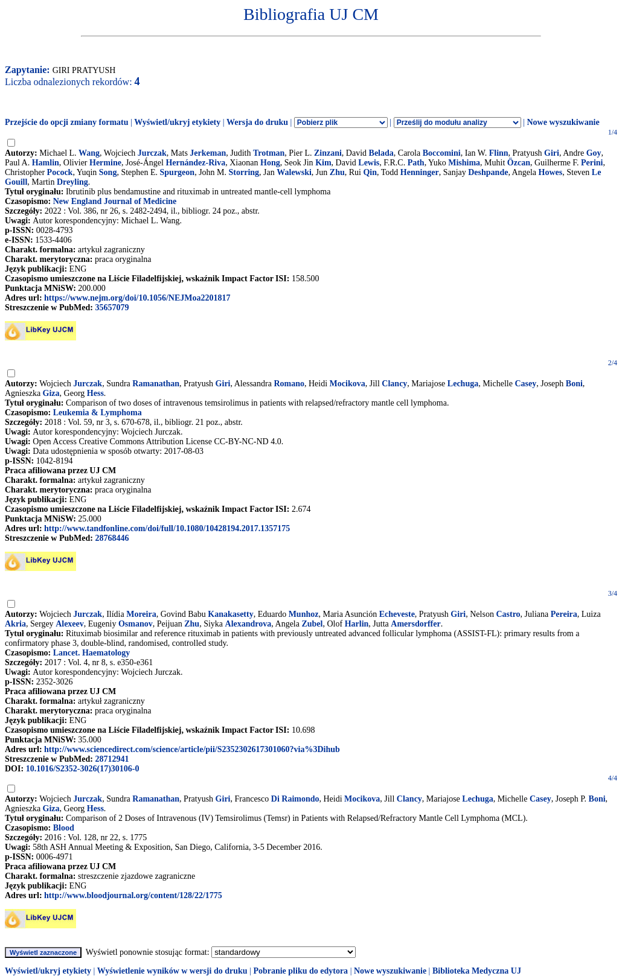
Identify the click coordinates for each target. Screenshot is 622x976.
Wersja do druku (257, 122)
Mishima (464, 162)
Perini (592, 162)
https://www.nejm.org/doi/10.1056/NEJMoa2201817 (137, 297)
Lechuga (462, 383)
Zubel (311, 623)
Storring (244, 172)
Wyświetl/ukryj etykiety (177, 122)
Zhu (337, 172)
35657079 (112, 307)
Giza (51, 393)
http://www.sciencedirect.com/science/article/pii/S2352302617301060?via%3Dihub (192, 749)
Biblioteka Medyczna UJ (476, 970)
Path (416, 162)
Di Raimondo (295, 798)
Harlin (357, 623)
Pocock (60, 172)
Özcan (518, 162)
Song (108, 172)
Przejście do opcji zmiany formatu (67, 122)
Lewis (368, 162)
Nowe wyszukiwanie (563, 122)
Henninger (419, 172)
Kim (323, 162)
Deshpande (488, 172)
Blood (63, 827)
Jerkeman (208, 153)
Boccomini (442, 153)
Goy (593, 153)
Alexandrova (248, 623)
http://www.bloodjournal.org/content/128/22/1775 (133, 895)
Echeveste (397, 614)
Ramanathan (155, 383)
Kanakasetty (230, 614)
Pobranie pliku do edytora (300, 970)
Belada (381, 153)
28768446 (112, 538)
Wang (89, 153)
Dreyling (72, 182)
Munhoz (304, 614)
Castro (508, 614)
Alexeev (70, 623)
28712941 (112, 759)
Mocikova (347, 383)
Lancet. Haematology (91, 652)
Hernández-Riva (195, 162)
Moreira (141, 614)
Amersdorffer (415, 623)
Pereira (564, 614)
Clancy (394, 383)
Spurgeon (177, 172)
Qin (370, 172)
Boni (574, 383)
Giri (551, 153)
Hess (95, 393)
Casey (525, 383)
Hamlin (45, 162)
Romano (289, 383)
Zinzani (328, 153)
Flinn (498, 153)
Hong (270, 162)
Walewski (294, 172)
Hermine (105, 162)
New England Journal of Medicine (115, 201)
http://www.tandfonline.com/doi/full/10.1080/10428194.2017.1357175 (167, 528)
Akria (15, 623)
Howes (551, 172)
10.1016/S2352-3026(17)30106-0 (82, 768)
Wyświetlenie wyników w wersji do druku (172, 970)
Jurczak (152, 153)
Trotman (268, 153)
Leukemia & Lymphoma (97, 412)
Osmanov (135, 623)
